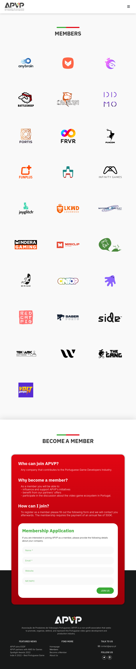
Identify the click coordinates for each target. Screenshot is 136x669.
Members (54, 649)
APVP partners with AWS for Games (26, 649)
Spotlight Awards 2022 (20, 652)
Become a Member (58, 652)
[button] (107, 646)
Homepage (55, 646)
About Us (54, 655)
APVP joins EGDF (18, 646)
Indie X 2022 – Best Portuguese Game (27, 655)
